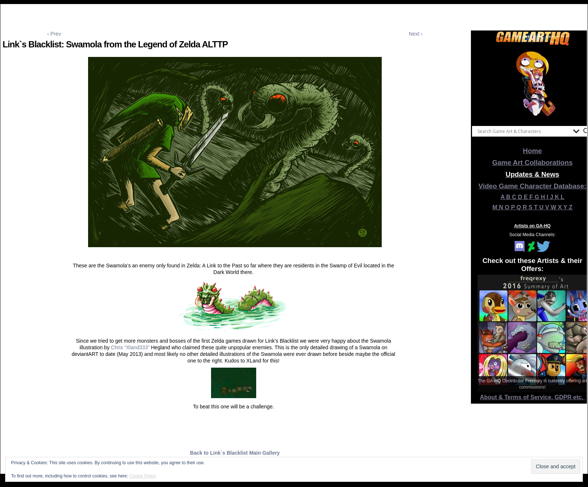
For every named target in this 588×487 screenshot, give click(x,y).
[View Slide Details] (533, 84)
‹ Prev (54, 34)
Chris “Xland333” (130, 347)
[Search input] (523, 131)
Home (532, 151)
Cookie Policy (142, 476)
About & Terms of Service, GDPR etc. (532, 397)
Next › (415, 34)
